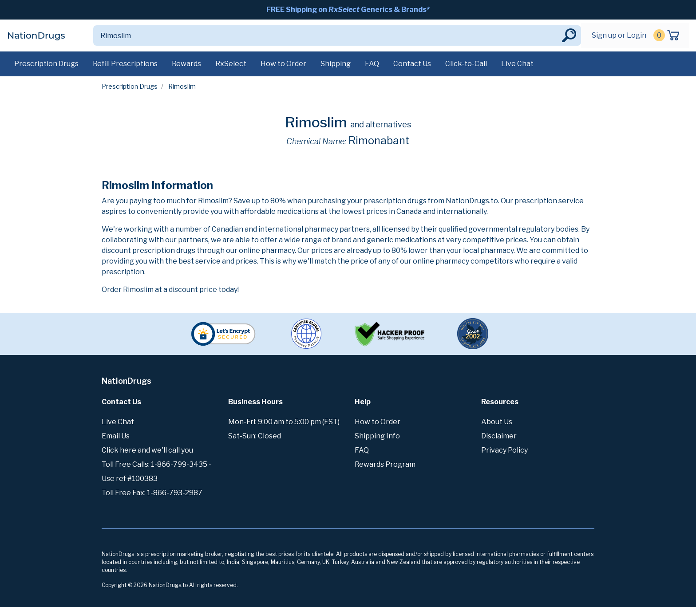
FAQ (372, 63)
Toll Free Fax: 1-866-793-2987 (152, 493)
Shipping (335, 63)
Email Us (116, 436)
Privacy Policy (504, 450)
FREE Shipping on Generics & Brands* (348, 9)
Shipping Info (377, 436)
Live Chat (517, 63)
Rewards (186, 63)
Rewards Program (385, 464)
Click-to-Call (466, 63)
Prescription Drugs (46, 63)
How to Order (283, 63)
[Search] (326, 35)
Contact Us (412, 63)
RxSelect (230, 63)
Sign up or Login (619, 35)
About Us (496, 422)
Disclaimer (499, 436)
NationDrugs (36, 35)
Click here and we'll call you (147, 450)
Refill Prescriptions (125, 63)
